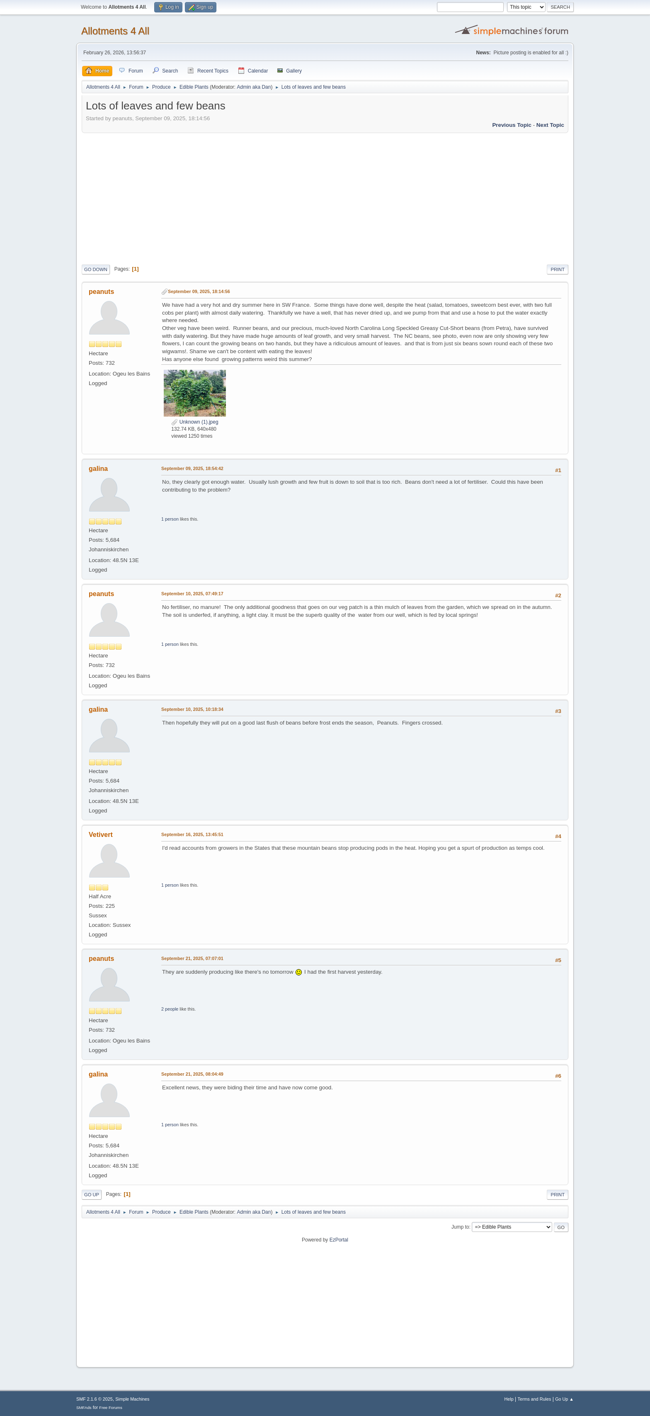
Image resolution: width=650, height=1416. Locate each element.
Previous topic (511, 125)
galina (98, 468)
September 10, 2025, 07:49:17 (192, 593)
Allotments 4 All (115, 30)
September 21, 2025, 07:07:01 (192, 958)
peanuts (101, 291)
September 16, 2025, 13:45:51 (192, 834)
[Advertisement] (325, 197)
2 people (169, 1008)
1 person (170, 518)
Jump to (460, 1227)
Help (509, 1399)
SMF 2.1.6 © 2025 (94, 1399)
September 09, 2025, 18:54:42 (192, 468)
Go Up (91, 1194)
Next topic (550, 125)
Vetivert (101, 834)
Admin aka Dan (254, 87)
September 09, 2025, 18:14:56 (199, 291)
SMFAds (84, 1407)
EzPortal (339, 1240)
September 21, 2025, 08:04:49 (192, 1074)
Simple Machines (132, 1399)
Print (558, 269)
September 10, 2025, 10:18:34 (192, 709)
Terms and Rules (534, 1399)
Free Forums (110, 1407)
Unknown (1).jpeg (194, 422)
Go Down (95, 269)
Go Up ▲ (564, 1399)
